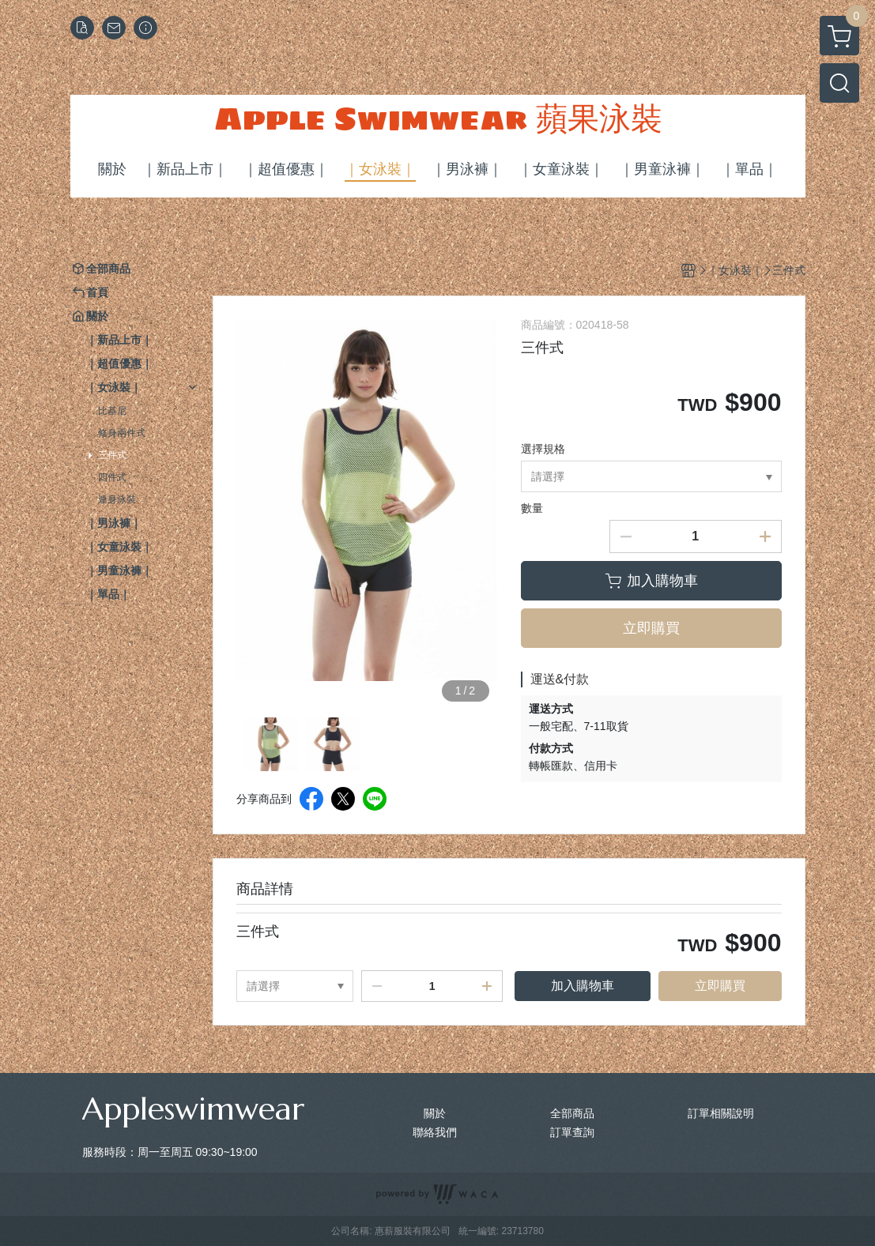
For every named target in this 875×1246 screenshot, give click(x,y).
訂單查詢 (572, 1132)
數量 (532, 508)
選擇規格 (543, 448)
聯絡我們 (435, 1132)
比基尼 (112, 410)
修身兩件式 (121, 433)
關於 (435, 1113)
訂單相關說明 (721, 1113)
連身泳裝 (117, 499)
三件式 (112, 455)
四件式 (112, 477)
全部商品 (572, 1113)
